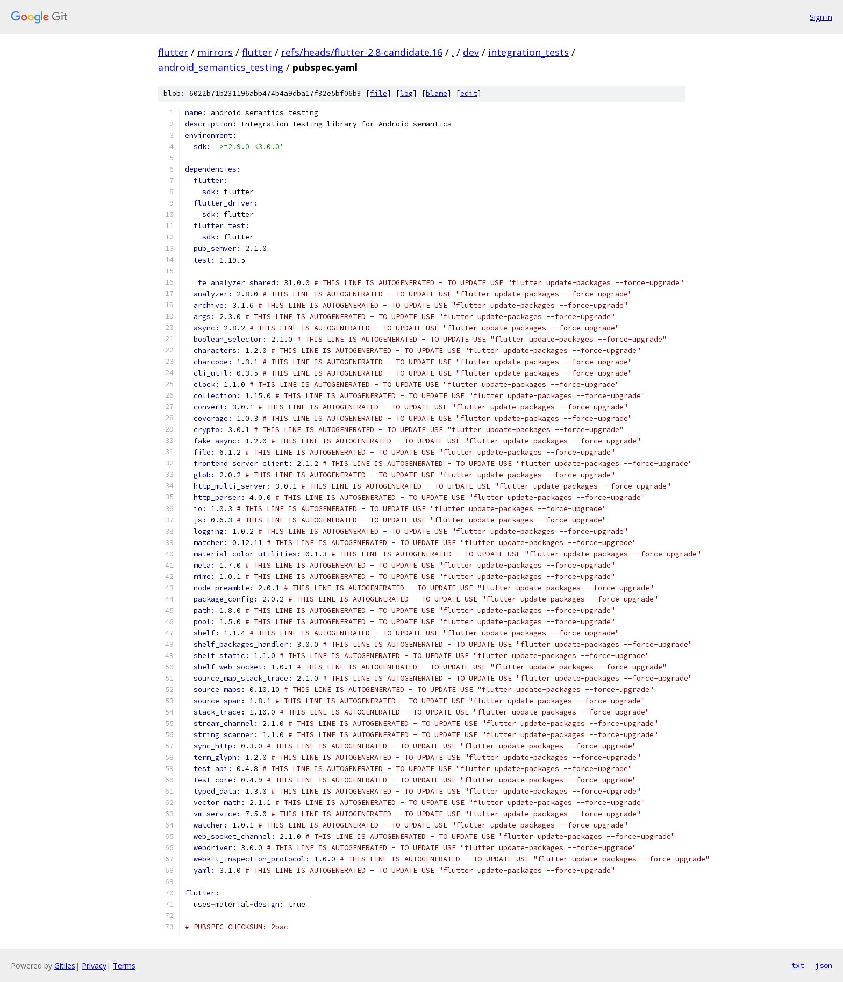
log (406, 93)
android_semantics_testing (220, 67)
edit (468, 93)
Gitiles (64, 965)
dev (471, 52)
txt (797, 965)
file (378, 93)
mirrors (215, 52)
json (823, 965)
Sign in (821, 17)
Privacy (94, 965)
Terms (124, 965)
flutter (173, 52)
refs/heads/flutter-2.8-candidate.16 (361, 52)
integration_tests (528, 52)
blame (436, 93)
